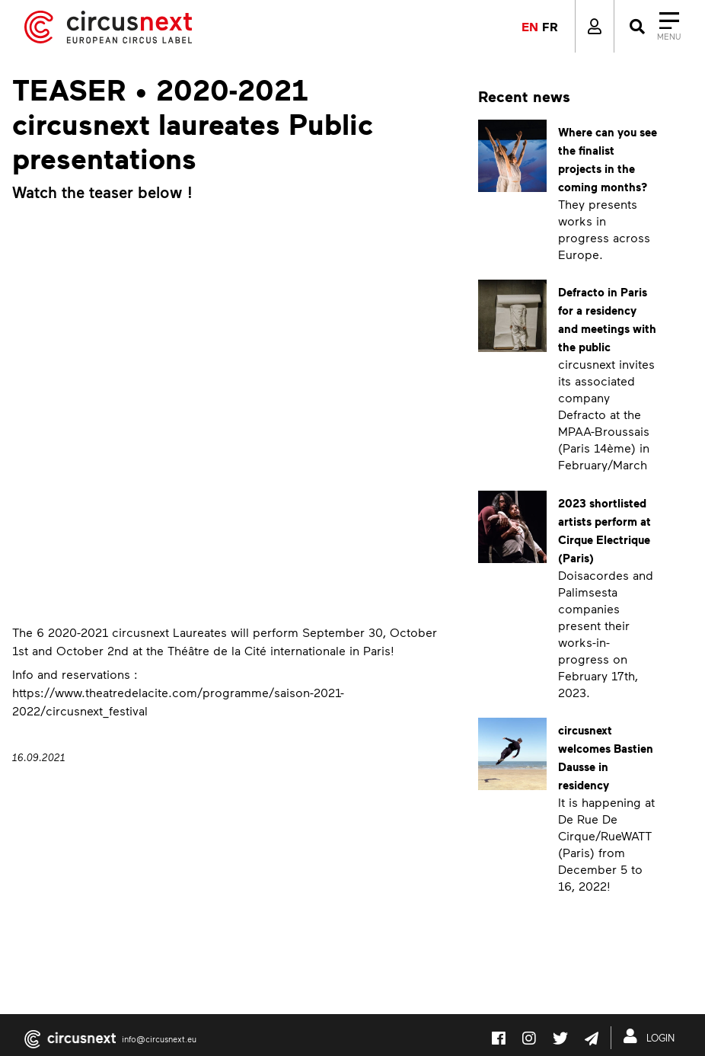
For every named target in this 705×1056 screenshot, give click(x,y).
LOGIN (652, 1036)
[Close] (654, 26)
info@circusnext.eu (159, 1039)
